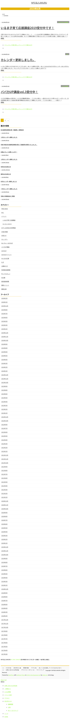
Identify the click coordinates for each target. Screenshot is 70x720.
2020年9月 (4, 512)
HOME (6, 717)
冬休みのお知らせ (6, 167)
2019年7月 (4, 566)
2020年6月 (4, 524)
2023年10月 (4, 382)
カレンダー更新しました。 (18, 60)
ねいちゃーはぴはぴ (7, 243)
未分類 (3, 278)
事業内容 (25, 668)
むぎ (2, 262)
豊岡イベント (5, 285)
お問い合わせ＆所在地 (12, 670)
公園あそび (4, 266)
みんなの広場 (5, 258)
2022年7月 (4, 428)
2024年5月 (4, 356)
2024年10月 (4, 340)
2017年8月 (4, 635)
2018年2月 (4, 616)
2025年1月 (4, 329)
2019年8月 (4, 562)
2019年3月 (4, 581)
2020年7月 (4, 520)
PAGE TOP (4, 680)
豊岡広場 (3, 289)
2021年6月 (4, 478)
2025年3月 (4, 325)
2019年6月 (4, 570)
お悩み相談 (4, 232)
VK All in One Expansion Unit (33, 675)
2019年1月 (4, 585)
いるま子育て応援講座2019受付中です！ (27, 28)
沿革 (9, 707)
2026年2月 (4, 298)
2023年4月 (4, 402)
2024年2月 (4, 367)
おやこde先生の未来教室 (8, 228)
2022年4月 (4, 440)
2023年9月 (4, 386)
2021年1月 (4, 497)
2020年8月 (4, 516)
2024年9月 (4, 344)
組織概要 (10, 704)
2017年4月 (4, 650)
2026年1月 (4, 302)
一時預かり (7, 689)
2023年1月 (4, 413)
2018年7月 (4, 600)
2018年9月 (4, 593)
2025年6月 (4, 317)
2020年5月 (4, 528)
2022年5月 (4, 436)
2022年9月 (4, 424)
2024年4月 (4, 359)
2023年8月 (4, 390)
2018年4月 (4, 608)
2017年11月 (4, 623)
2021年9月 (4, 467)
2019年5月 (4, 574)
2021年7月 (4, 474)
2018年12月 (4, 589)
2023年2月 (4, 409)
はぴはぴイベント (6, 255)
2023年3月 (4, 405)
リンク (6, 713)
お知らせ (3, 235)
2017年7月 (4, 639)
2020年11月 (4, 505)
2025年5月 (4, 321)
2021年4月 (4, 486)
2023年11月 (4, 379)
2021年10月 (4, 463)
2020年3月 (4, 535)
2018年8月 (4, 597)
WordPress (11, 675)
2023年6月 (4, 394)
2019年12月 (4, 547)
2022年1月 (4, 451)
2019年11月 (4, 551)
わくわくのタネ (7, 224)
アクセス (33, 668)
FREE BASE (4, 209)
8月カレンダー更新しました (9, 181)
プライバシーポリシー (27, 670)
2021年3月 (4, 490)
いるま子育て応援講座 (63, 22)
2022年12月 (4, 417)
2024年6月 (4, 352)
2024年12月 (4, 333)
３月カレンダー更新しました (9, 137)
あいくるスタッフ (13, 710)
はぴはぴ (3, 251)
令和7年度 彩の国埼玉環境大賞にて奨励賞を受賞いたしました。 (19, 145)
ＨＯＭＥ (8, 668)
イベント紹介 (8, 695)
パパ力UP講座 (65, 86)
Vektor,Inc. (45, 675)
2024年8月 (4, 348)
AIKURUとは (17, 668)
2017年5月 (4, 646)
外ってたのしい (5, 274)
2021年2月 (4, 493)
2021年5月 (4, 482)
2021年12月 (4, 455)
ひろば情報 (7, 692)
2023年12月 (4, 375)
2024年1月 (4, 371)
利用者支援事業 (5, 270)
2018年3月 (4, 612)
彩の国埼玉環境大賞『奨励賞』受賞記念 (12, 130)
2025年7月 (4, 314)
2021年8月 (4, 470)
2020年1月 (4, 543)
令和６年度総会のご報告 (8, 196)
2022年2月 (4, 447)
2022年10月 (4, 421)
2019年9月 (4, 558)
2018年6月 (4, 604)
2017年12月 (4, 620)
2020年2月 (4, 539)
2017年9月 (4, 631)
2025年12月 (4, 306)
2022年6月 (4, 432)
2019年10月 (4, 555)
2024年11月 (4, 337)
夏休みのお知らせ (6, 174)
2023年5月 (4, 398)
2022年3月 (4, 444)
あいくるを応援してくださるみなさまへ (50, 668)
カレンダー (4, 239)
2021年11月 (4, 459)
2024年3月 (4, 363)
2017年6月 (4, 643)
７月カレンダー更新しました (9, 189)
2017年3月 (4, 654)
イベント (3, 216)
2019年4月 (4, 578)
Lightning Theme (20, 675)
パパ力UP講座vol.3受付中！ (19, 92)
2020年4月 (4, 532)
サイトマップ (40, 670)
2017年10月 (4, 627)
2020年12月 (4, 501)
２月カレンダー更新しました (9, 159)
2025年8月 (4, 310)
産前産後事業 (5, 281)
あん (67, 54)
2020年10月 (4, 509)
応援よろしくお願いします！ (9, 152)
